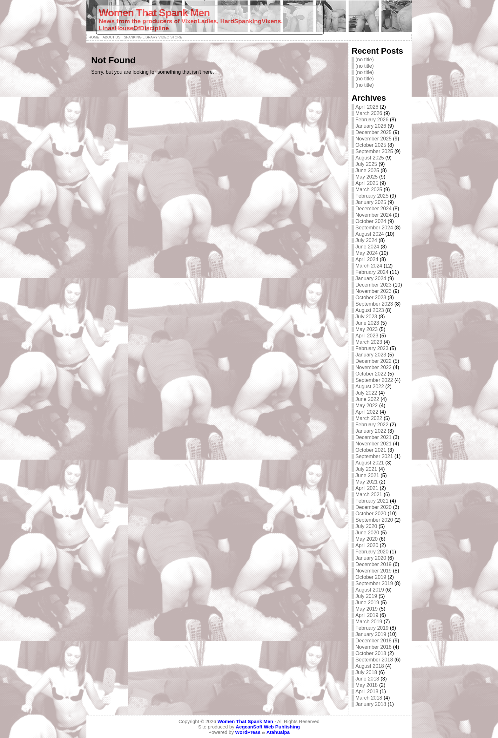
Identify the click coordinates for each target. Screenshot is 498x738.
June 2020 (367, 532)
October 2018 (370, 653)
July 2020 (366, 526)
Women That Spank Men (154, 12)
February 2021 (371, 501)
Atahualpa (278, 732)
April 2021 (366, 488)
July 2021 (366, 469)
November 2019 (373, 570)
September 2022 (374, 380)
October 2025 (370, 145)
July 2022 (366, 393)
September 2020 (374, 520)
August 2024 (369, 234)
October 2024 (370, 221)
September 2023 (374, 304)
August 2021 (369, 462)
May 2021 (366, 481)
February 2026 (371, 119)
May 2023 (366, 329)
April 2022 (366, 412)
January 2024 (370, 278)
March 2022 (368, 418)
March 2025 (368, 189)
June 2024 (367, 246)
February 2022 (371, 424)
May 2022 (366, 405)
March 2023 (368, 342)
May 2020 (366, 539)
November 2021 (373, 443)
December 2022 (373, 361)
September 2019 (374, 583)
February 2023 (371, 348)
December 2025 (373, 132)
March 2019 (368, 621)
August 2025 (369, 157)
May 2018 (366, 685)
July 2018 (366, 672)
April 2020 (366, 545)
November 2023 (373, 291)
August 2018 (369, 666)
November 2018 (373, 647)
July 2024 (366, 240)
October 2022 (370, 373)
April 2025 (366, 183)
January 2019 (370, 634)
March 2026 (368, 113)
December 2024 (373, 208)
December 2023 (373, 285)
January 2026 (370, 126)
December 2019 (373, 564)
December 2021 (373, 437)
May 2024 (366, 253)
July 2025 (366, 164)
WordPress (247, 732)
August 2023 (369, 310)
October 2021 (370, 450)
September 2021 (374, 456)
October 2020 (370, 513)
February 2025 (371, 196)
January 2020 (370, 558)
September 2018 (374, 659)
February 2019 (371, 628)
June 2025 (367, 170)
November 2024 (373, 215)
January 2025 (370, 202)
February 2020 (371, 551)
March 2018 (368, 698)
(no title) (364, 59)
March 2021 (368, 494)
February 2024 (371, 272)
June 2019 (367, 602)
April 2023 (366, 335)
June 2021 (367, 475)
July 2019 (366, 596)
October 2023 (370, 297)
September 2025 (374, 151)
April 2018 (366, 691)
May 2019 (366, 609)
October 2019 (370, 577)
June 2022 (367, 399)
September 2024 (374, 227)
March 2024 (368, 265)
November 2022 (373, 367)
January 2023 (370, 354)
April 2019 (366, 615)
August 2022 (369, 386)
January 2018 (370, 704)
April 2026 (366, 107)
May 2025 (366, 176)
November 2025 (373, 138)
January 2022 (370, 431)
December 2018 (373, 640)
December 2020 (373, 507)
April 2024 (366, 259)
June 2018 (367, 678)
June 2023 (367, 323)
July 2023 (366, 316)
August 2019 (369, 589)
